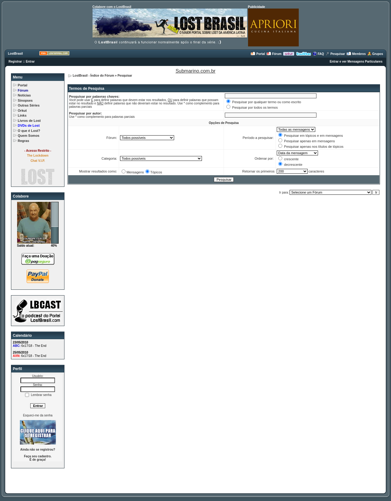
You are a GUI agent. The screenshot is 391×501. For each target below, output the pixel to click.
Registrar (15, 61)
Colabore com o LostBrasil (112, 7)
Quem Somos (28, 135)
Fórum (274, 54)
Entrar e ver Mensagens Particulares (356, 61)
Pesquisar (335, 54)
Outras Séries (29, 105)
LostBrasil (15, 53)
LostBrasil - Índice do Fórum (93, 75)
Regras (23, 141)
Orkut (22, 110)
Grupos (375, 54)
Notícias (24, 95)
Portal (257, 54)
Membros (356, 54)
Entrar (30, 61)
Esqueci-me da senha (38, 415)
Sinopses (25, 100)
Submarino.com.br (196, 71)
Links (22, 115)
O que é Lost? (29, 131)
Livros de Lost (29, 120)
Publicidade (256, 7)
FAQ (318, 54)
